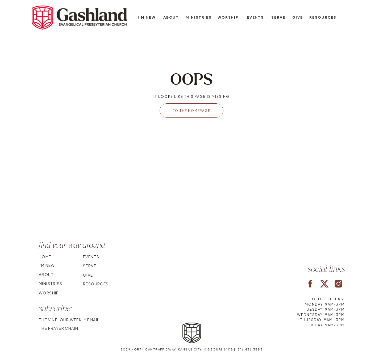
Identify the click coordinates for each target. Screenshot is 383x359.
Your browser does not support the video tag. (191, 200)
